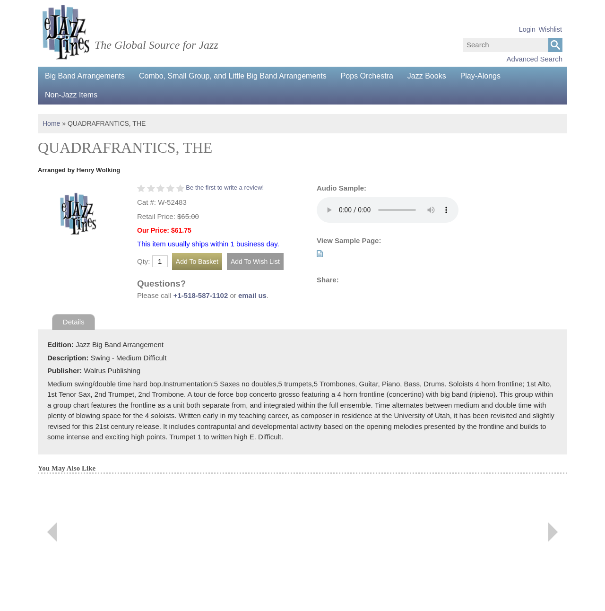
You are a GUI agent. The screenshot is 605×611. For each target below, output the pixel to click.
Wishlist (550, 29)
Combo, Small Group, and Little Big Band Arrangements (233, 76)
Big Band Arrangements (85, 76)
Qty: (143, 261)
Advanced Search (534, 59)
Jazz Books (426, 76)
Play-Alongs (480, 76)
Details (74, 322)
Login (527, 29)
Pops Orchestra (367, 76)
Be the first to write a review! (225, 187)
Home (51, 123)
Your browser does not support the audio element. (387, 210)
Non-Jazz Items (71, 95)
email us (252, 295)
